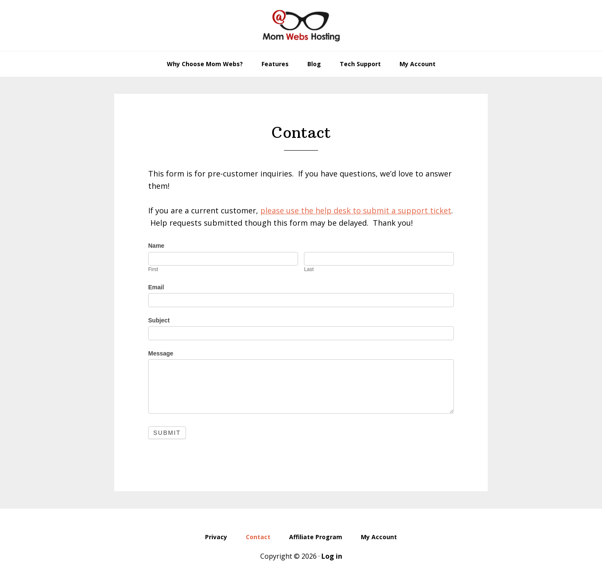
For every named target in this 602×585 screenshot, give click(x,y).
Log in (331, 556)
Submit (167, 432)
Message (160, 353)
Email (156, 287)
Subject (159, 320)
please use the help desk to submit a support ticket (355, 210)
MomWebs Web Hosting (301, 25)
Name (156, 245)
